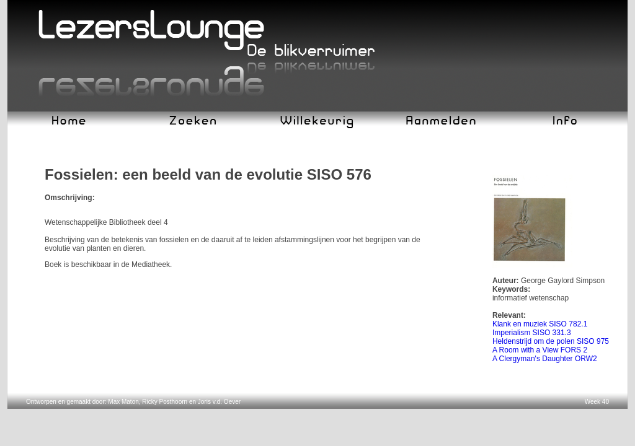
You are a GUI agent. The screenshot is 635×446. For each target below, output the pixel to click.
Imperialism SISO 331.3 (531, 332)
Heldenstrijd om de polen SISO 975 (550, 341)
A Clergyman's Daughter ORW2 (544, 358)
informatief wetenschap (530, 298)
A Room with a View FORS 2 (539, 350)
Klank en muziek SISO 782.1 (539, 324)
